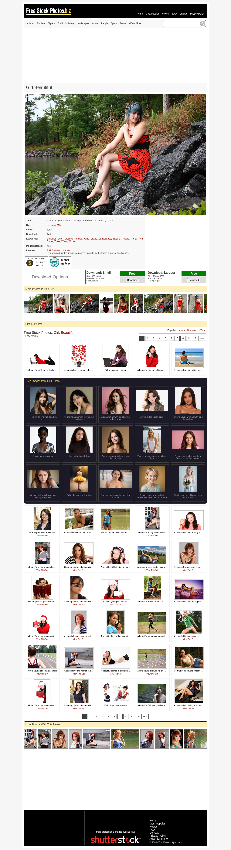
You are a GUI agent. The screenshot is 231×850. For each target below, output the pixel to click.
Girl (56, 333)
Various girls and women (115, 705)
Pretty (134, 238)
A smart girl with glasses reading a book (46, 601)
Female (78, 238)
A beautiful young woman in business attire (157, 532)
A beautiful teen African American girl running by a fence (163, 636)
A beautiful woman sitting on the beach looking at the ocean (201, 370)
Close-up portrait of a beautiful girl (79, 567)
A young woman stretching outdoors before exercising (162, 567)
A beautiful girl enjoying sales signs (80, 370)
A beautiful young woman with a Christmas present (51, 636)
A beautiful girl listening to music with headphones (124, 567)
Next (202, 338)
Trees (57, 241)
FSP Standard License (58, 250)
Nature (95, 23)
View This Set (42, 536)
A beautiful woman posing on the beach (192, 601)
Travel (123, 23)
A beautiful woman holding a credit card (156, 370)
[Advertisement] (115, 55)
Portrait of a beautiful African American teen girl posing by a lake (130, 532)
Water (64, 241)
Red (141, 238)
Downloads (192, 330)
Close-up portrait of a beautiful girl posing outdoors (51, 532)
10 (194, 338)
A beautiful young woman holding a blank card (49, 567)
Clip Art (51, 23)
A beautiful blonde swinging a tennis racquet (194, 636)
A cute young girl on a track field (42, 671)
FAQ (174, 13)
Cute (60, 238)
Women (72, 241)
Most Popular (152, 13)
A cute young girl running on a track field (156, 671)
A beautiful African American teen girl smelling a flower (126, 636)
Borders (41, 23)
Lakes (94, 238)
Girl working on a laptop (116, 370)
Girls (86, 238)
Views (203, 330)
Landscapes (83, 23)
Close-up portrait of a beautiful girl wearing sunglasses (89, 601)
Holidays (69, 23)
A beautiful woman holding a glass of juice (193, 532)
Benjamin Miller (55, 225)
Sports (114, 23)
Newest (165, 13)
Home (140, 13)
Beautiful (51, 238)
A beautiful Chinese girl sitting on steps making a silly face (164, 705)
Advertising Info (159, 838)
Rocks (50, 241)
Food (60, 23)
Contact (183, 13)
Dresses (68, 238)
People (104, 23)
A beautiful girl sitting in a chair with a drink (193, 705)
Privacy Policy (197, 13)
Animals (30, 23)
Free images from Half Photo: (43, 380)
